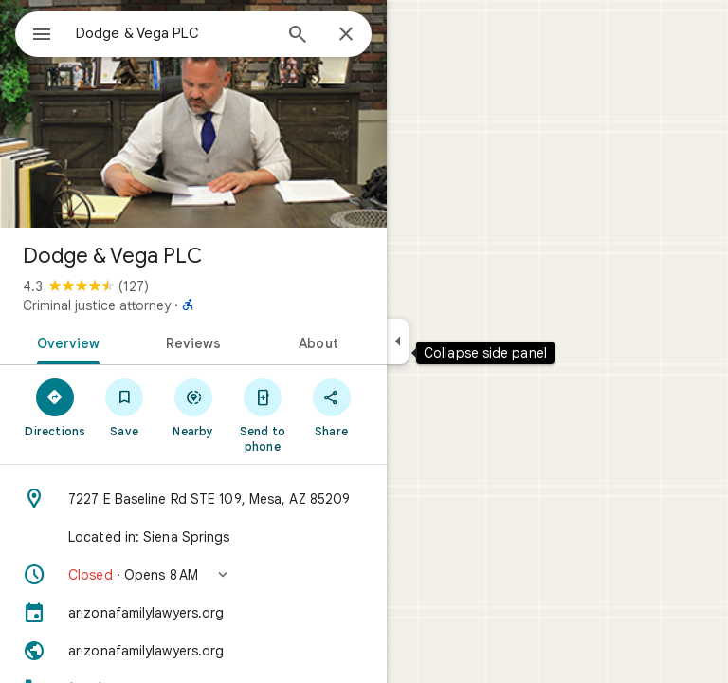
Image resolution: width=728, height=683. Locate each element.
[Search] (297, 36)
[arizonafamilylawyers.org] (193, 613)
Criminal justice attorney (97, 305)
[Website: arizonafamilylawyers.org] (193, 651)
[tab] (65, 341)
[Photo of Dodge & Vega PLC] (193, 114)
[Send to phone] (262, 414)
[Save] (124, 407)
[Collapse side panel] (398, 341)
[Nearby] (193, 407)
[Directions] (55, 407)
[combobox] (173, 33)
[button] (193, 575)
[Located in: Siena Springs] (193, 537)
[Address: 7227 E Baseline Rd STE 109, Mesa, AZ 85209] (193, 499)
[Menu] (41, 36)
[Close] (346, 35)
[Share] (331, 407)
